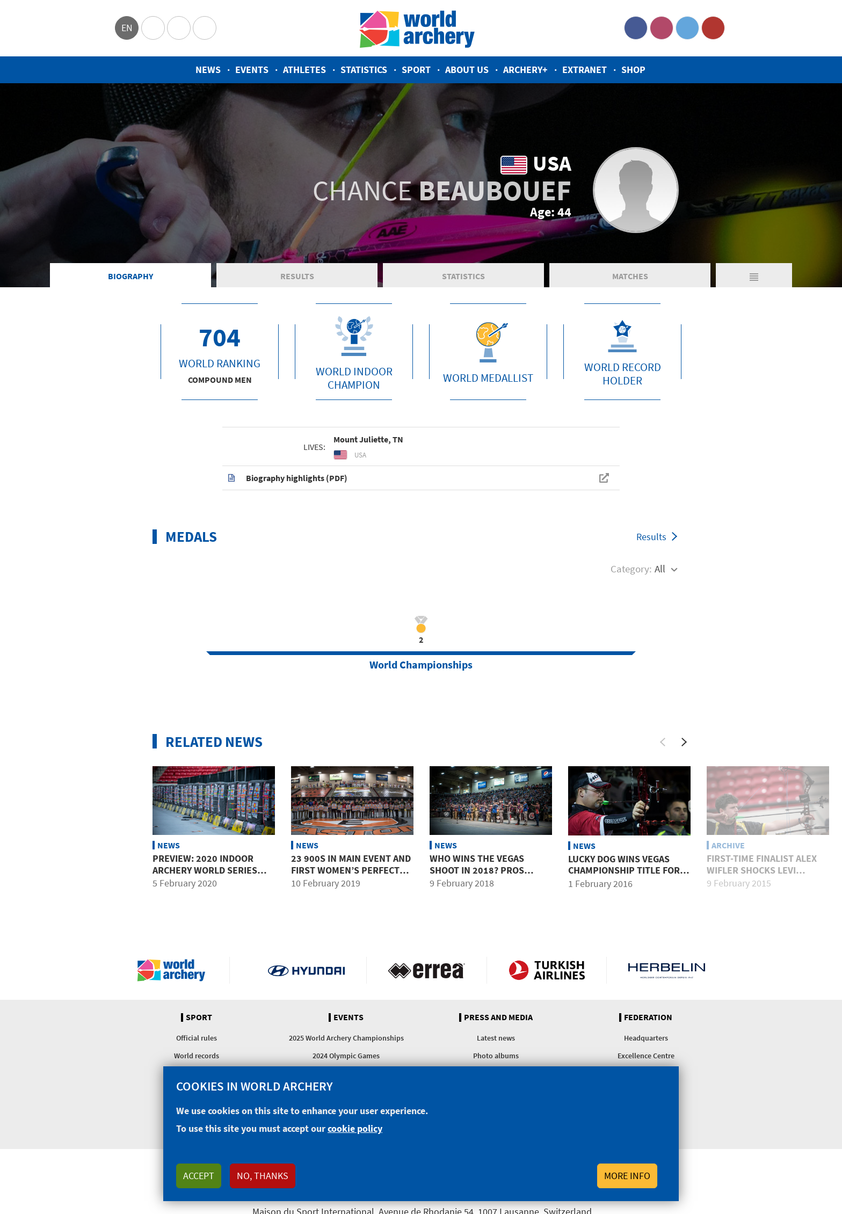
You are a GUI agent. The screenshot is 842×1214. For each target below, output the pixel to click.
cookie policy (355, 1128)
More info (627, 1175)
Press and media (498, 1017)
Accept (198, 1175)
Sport (416, 69)
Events (251, 69)
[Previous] (662, 742)
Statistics (363, 69)
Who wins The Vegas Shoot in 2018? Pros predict (477, 870)
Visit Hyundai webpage (306, 970)
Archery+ (525, 69)
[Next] (684, 742)
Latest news (496, 1038)
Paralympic (179, 28)
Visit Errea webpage (426, 970)
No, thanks (262, 1175)
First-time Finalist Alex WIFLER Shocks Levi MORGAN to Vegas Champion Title (762, 875)
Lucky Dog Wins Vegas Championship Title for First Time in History (624, 870)
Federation (648, 1017)
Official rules (196, 1038)
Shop (633, 69)
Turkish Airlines (547, 970)
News (208, 69)
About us (467, 69)
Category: (631, 568)
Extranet (584, 69)
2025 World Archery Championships (346, 1038)
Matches (630, 276)
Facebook (636, 28)
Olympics (153, 28)
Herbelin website (666, 970)
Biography (130, 276)
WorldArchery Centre (204, 28)
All (660, 568)
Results (297, 276)
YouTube (713, 28)
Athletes (304, 69)
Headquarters (646, 1038)
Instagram (661, 28)
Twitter (687, 28)
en (127, 27)
